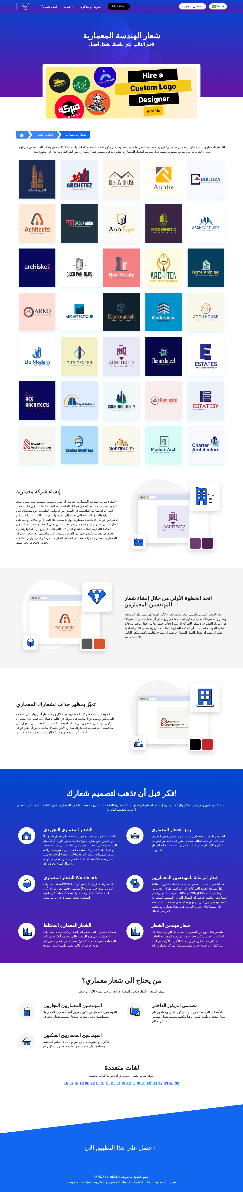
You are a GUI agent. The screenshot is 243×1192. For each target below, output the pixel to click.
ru (87, 1083)
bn (166, 1083)
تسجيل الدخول (192, 6)
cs (129, 1083)
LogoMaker (112, 1177)
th (143, 1083)
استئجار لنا (118, 6)
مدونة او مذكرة (91, 7)
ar (216, 6)
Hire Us (153, 111)
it (97, 1083)
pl (124, 1083)
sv (177, 1083)
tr (93, 1083)
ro (171, 1083)
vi (138, 1083)
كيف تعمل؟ (49, 7)
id (134, 1083)
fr (71, 1083)
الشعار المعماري (76, 728)
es (82, 1083)
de (77, 1083)
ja (118, 1083)
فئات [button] (66, 7)
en (66, 1083)
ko (149, 1083)
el (107, 1083)
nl (102, 1083)
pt (113, 1083)
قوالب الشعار (44, 134)
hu (155, 1083)
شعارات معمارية (75, 134)
